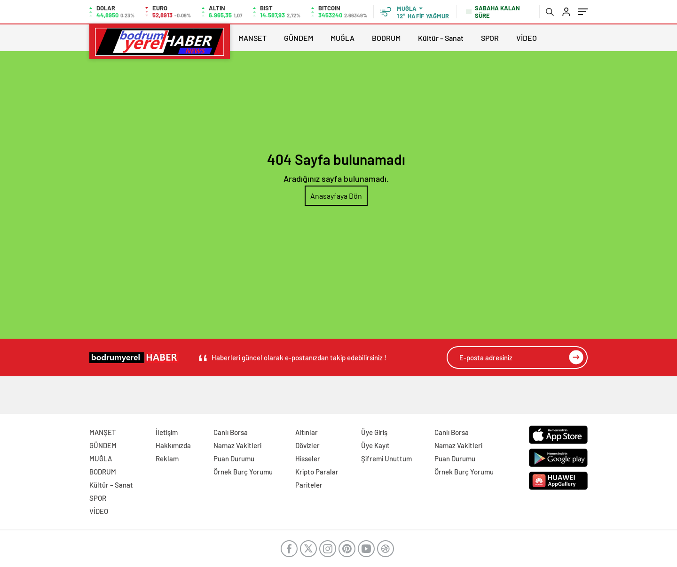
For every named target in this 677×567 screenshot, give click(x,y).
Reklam (167, 458)
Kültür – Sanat (441, 37)
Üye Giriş (374, 432)
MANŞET (252, 37)
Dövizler (307, 445)
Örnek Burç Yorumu (243, 471)
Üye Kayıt (375, 445)
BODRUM (386, 37)
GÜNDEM (298, 37)
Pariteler (309, 485)
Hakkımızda (173, 445)
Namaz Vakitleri (237, 445)
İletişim (167, 432)
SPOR (490, 37)
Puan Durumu (233, 458)
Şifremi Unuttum (386, 458)
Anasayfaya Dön (336, 195)
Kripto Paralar (316, 471)
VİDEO (526, 37)
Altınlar (306, 432)
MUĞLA (342, 37)
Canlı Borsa (230, 432)
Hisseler (307, 458)
